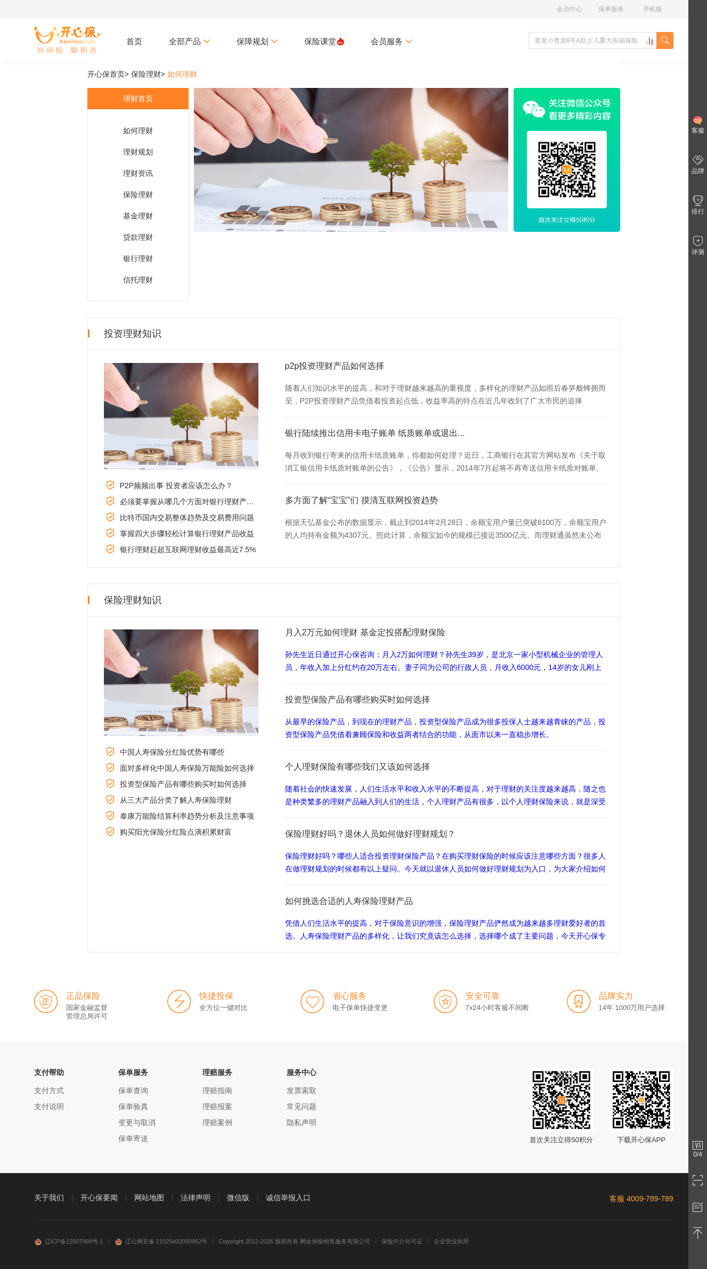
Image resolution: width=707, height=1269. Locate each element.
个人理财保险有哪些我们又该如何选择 (357, 766)
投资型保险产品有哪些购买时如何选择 (183, 784)
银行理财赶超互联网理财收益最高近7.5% (188, 549)
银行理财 (138, 258)
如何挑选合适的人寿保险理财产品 (349, 901)
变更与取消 (137, 1122)
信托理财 (138, 280)
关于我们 (49, 1197)
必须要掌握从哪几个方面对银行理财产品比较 (194, 501)
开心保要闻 (99, 1197)
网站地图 (149, 1197)
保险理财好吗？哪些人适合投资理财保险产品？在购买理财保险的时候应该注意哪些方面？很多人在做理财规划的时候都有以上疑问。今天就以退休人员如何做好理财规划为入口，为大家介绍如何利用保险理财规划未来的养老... (445, 869)
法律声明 (195, 1197)
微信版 (238, 1197)
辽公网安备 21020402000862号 (161, 1241)
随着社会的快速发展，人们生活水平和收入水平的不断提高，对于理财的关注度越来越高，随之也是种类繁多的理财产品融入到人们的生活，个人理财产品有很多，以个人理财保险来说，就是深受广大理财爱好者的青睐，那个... (445, 802)
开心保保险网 (67, 40)
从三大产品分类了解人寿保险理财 (176, 800)
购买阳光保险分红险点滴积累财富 (176, 832)
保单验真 (133, 1106)
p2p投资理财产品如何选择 (335, 365)
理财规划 (138, 152)
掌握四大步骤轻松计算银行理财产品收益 (187, 533)
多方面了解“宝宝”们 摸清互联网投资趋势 (361, 500)
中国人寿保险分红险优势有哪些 (172, 752)
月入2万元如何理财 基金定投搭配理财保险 (365, 632)
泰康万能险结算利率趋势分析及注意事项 (187, 816)
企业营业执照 (451, 1241)
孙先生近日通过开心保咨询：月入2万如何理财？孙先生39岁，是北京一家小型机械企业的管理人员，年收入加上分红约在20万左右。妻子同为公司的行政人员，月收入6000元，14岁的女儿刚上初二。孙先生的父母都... (444, 667)
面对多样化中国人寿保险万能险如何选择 (187, 768)
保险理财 (146, 74)
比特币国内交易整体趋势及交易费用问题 (187, 517)
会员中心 (569, 9)
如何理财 (138, 130)
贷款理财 (138, 237)
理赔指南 (217, 1090)
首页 (134, 41)
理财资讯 (138, 173)
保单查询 (133, 1090)
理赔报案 (217, 1106)
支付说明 (49, 1106)
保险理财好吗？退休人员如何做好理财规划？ (370, 833)
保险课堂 (324, 41)
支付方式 (49, 1090)
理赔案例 (217, 1122)
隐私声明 (301, 1122)
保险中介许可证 (401, 1241)
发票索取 (301, 1090)
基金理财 (138, 216)
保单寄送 (133, 1138)
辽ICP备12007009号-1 (68, 1241)
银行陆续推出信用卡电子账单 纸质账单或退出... (375, 433)
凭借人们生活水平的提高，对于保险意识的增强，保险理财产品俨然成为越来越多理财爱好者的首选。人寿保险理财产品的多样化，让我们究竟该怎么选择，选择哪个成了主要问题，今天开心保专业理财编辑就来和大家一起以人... (445, 936)
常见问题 (301, 1106)
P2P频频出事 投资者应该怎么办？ (176, 485)
